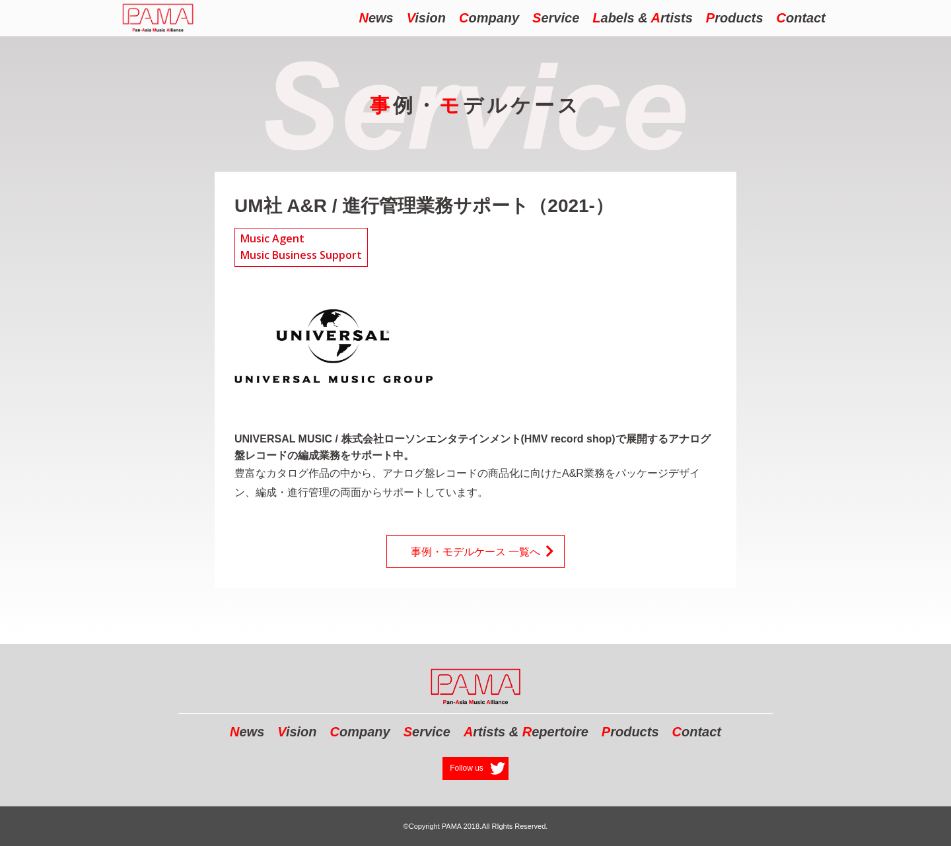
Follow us (466, 768)
